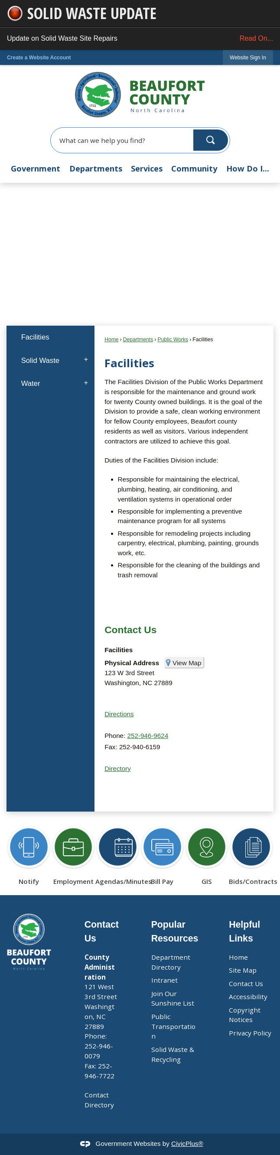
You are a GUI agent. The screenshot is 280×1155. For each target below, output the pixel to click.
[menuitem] (50, 337)
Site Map (243, 970)
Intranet (164, 980)
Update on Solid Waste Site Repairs (140, 38)
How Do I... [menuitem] (247, 168)
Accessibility (248, 996)
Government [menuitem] (35, 168)
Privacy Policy (250, 1033)
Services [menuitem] (147, 168)
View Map (187, 662)
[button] (210, 140)
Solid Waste (40, 360)
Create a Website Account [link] (39, 58)
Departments (138, 339)
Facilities (35, 337)
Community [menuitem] (194, 168)
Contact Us (130, 629)
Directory (117, 768)
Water (30, 383)
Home (111, 339)
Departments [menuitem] (95, 168)
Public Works (172, 339)
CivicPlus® (187, 1143)
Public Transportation (173, 1026)
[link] (248, 57)
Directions (119, 714)
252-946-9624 (148, 735)
